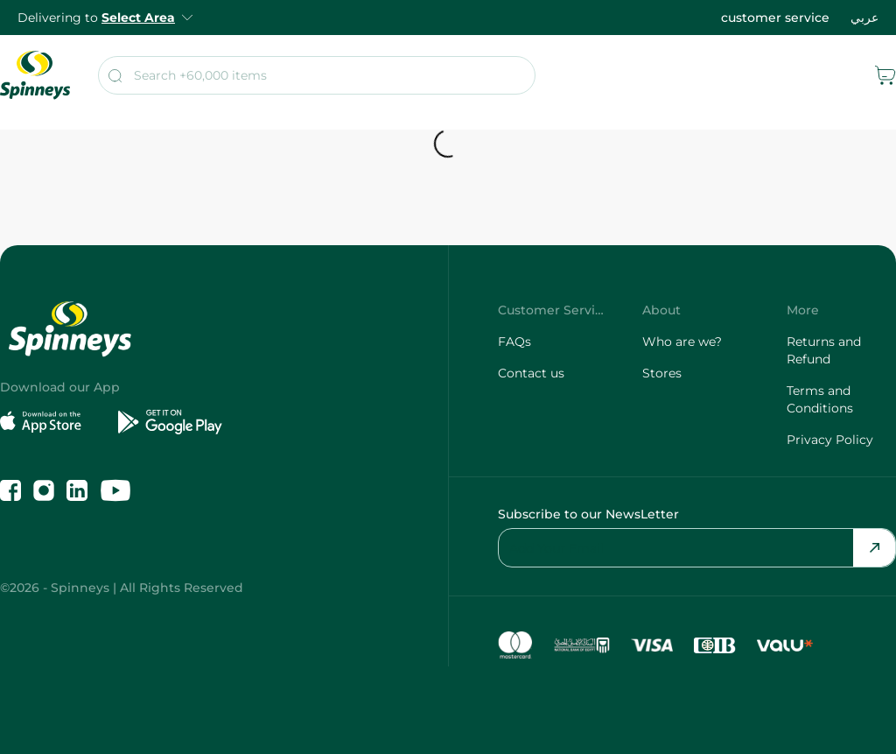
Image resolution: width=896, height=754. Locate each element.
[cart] (885, 75)
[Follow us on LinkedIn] (77, 490)
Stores (662, 373)
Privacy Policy (830, 439)
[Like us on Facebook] (10, 490)
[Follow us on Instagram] (44, 490)
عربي (864, 17)
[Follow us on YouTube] (115, 490)
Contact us (531, 373)
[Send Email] (874, 548)
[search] (317, 75)
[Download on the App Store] (52, 422)
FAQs (514, 341)
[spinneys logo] (35, 75)
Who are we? (682, 341)
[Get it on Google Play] (170, 422)
